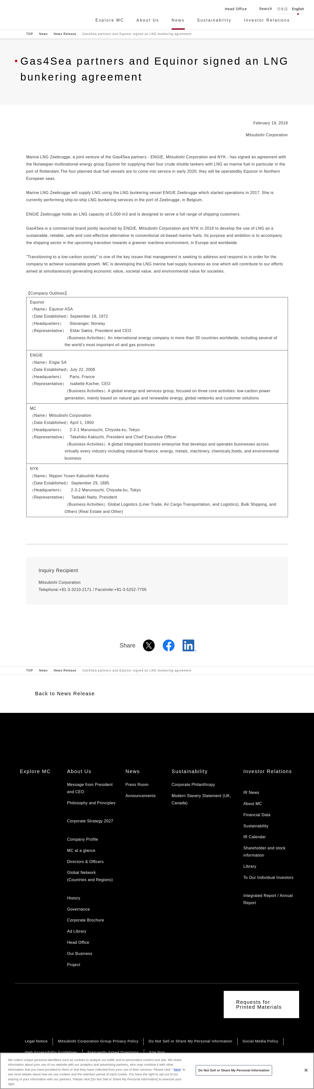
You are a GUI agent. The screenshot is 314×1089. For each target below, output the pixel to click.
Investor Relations (267, 20)
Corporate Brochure (85, 920)
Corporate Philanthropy (193, 784)
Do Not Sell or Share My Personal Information (190, 1041)
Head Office (78, 942)
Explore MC (109, 20)
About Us (147, 20)
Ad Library (76, 931)
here (177, 1074)
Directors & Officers (85, 862)
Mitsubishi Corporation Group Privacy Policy (98, 1041)
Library (249, 866)
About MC (252, 804)
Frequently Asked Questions (113, 1052)
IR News (251, 792)
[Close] (306, 1075)
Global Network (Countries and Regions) (90, 876)
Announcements (141, 796)
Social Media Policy (260, 1041)
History (73, 898)
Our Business (79, 953)
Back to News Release (65, 693)
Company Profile (82, 839)
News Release (65, 34)
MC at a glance (81, 850)
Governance (78, 909)
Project (73, 965)
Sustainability (214, 20)
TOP (29, 34)
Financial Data (256, 815)
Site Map (157, 1052)
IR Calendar (254, 837)
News (178, 20)
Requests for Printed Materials (259, 1004)
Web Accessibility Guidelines (51, 1052)
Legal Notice (36, 1041)
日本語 (282, 9)
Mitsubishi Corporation (39, 14)
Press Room (137, 784)
